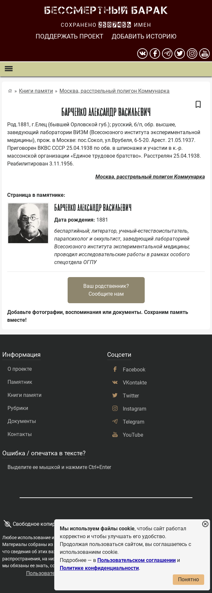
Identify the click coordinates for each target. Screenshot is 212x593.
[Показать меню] (8, 69)
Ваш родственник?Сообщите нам (106, 290)
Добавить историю (144, 36)
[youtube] (204, 53)
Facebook (134, 370)
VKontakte (135, 383)
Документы (22, 421)
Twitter (131, 396)
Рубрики (18, 408)
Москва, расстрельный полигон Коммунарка (114, 91)
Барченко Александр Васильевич (93, 207)
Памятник (20, 382)
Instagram (134, 409)
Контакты (20, 434)
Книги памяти (36, 91)
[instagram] (192, 53)
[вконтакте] (142, 53)
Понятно (188, 579)
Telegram (133, 422)
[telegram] (167, 53)
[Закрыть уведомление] (205, 524)
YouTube (133, 435)
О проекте (20, 369)
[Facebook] (155, 53)
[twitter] (179, 53)
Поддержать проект (69, 36)
